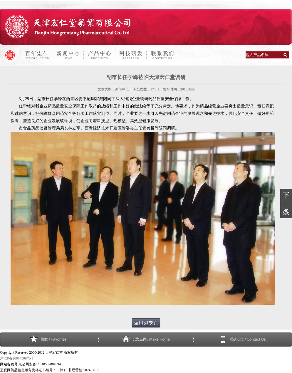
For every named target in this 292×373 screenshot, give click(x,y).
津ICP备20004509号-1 (16, 358)
